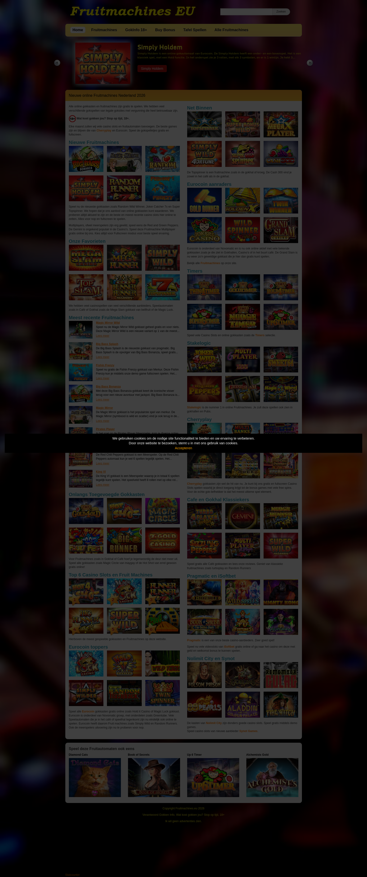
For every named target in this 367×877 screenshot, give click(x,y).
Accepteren (183, 448)
